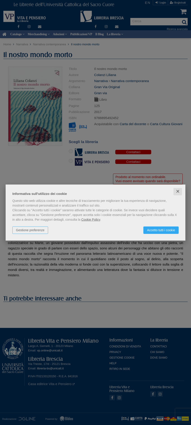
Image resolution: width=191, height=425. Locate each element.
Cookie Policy (90, 219)
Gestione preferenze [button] (30, 230)
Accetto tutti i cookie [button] (161, 230)
